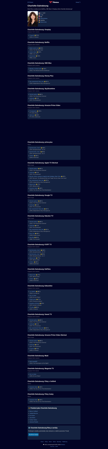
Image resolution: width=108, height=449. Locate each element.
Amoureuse (32, 56)
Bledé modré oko (33, 48)
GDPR (56, 446)
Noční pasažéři (33, 361)
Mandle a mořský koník (35, 68)
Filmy (46, 441)
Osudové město (33, 188)
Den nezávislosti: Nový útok (36, 81)
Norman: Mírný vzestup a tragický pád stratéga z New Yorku (45, 176)
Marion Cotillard (33, 411)
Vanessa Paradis (33, 422)
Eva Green (32, 415)
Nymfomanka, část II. (34, 147)
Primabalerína (33, 111)
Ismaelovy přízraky (34, 303)
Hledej (78, 2)
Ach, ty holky (32, 295)
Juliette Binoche (33, 413)
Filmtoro (63, 444)
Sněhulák (31, 98)
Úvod (42, 441)
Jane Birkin (32, 417)
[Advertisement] (17, 21)
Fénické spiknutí (33, 94)
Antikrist (31, 155)
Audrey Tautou (33, 419)
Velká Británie (43, 18)
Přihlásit (30, 2)
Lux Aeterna (32, 291)
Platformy (64, 441)
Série (54, 441)
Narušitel (31, 237)
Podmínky (52, 446)
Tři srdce (31, 307)
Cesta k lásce (32, 52)
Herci (50, 441)
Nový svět (32, 233)
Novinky (59, 441)
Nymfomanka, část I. (34, 151)
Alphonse (31, 115)
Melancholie (43, 22)
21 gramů (31, 35)
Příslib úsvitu (32, 299)
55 (41, 15)
